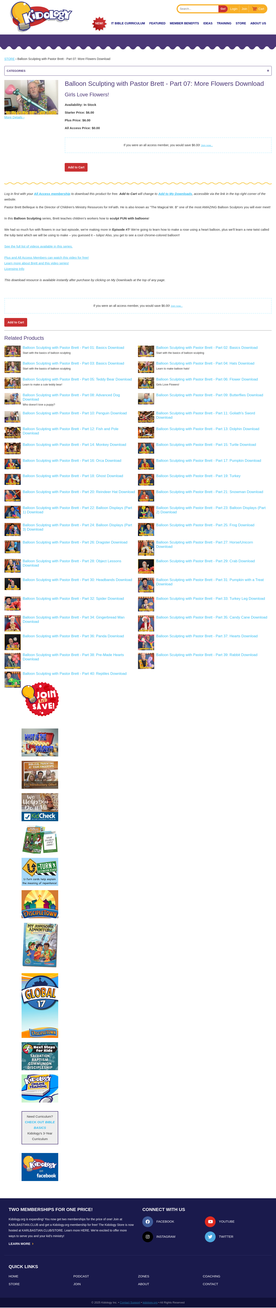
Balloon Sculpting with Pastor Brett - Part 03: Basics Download (73, 363)
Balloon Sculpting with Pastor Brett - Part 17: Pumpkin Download (208, 461)
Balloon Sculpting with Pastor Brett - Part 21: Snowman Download (209, 492)
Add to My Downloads (175, 194)
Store (241, 23)
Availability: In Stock (80, 105)
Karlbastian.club (23, 1225)
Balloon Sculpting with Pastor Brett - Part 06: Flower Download (207, 379)
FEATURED (157, 23)
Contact (210, 1284)
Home (13, 1276)
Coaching (211, 1276)
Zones (143, 1276)
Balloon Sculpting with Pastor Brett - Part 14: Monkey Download (74, 445)
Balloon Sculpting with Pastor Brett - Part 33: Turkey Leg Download (210, 599)
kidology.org (150, 1303)
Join (244, 9)
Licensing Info (14, 269)
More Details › (14, 117)
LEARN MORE (21, 1244)
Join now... (207, 145)
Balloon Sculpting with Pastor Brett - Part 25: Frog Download (205, 525)
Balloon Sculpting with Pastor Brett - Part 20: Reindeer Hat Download (79, 492)
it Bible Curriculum (128, 23)
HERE (85, 1230)
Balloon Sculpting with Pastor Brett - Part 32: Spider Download (73, 599)
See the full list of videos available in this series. (38, 246)
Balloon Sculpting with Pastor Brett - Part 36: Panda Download (73, 636)
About (143, 1284)
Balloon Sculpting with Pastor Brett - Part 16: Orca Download (72, 461)
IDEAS (208, 23)
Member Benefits (184, 23)
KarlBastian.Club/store (42, 1230)
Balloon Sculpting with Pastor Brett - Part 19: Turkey (198, 476)
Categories (138, 70)
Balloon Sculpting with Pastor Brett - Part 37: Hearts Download (207, 636)
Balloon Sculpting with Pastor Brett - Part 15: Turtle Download (206, 445)
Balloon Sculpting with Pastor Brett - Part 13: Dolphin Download (207, 429)
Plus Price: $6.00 (77, 120)
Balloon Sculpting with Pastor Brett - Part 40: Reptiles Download (75, 674)
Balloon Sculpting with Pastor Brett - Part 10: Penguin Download (75, 413)
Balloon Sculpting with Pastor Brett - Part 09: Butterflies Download (209, 395)
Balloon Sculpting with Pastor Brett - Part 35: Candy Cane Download (211, 617)
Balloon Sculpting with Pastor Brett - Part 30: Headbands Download (77, 580)
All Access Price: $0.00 (82, 128)
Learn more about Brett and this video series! (36, 263)
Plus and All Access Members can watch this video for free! (46, 257)
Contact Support (130, 1303)
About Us (258, 23)
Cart (261, 9)
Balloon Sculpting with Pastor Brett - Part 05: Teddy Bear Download (77, 379)
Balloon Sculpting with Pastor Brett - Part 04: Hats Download (205, 363)
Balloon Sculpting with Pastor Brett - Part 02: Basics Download (207, 348)
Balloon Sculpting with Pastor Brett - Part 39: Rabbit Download (206, 655)
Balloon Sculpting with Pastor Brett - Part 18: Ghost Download (73, 476)
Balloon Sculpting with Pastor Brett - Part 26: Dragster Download (75, 542)
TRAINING (224, 23)
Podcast (81, 1276)
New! (99, 23)
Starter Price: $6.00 (79, 112)
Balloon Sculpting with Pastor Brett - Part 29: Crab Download (205, 561)
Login (233, 9)
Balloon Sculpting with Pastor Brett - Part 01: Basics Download (73, 348)
